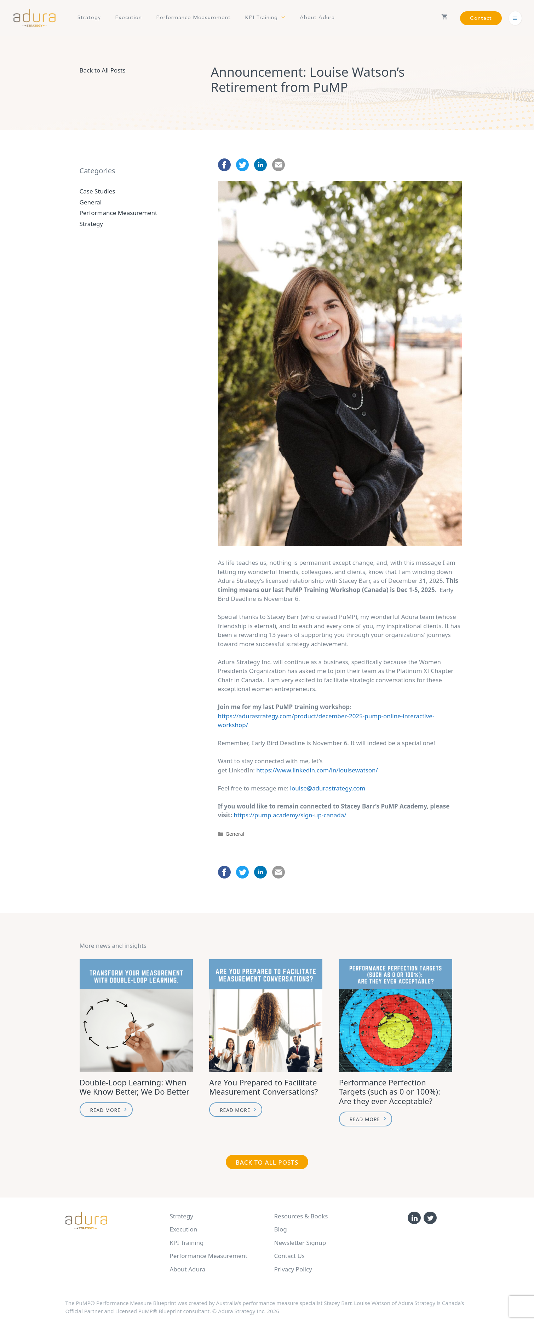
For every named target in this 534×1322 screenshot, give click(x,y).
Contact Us (289, 1256)
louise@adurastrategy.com (328, 788)
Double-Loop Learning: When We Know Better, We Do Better (135, 1087)
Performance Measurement (193, 18)
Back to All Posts (103, 70)
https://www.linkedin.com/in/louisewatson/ (317, 770)
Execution (128, 18)
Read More (105, 1110)
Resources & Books (301, 1216)
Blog (280, 1229)
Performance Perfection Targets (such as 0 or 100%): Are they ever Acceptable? (389, 1091)
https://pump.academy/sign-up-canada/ (290, 815)
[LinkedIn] (414, 1218)
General (234, 833)
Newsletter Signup (300, 1243)
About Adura (317, 18)
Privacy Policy (293, 1269)
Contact (481, 18)
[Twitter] (430, 1218)
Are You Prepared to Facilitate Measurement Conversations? (263, 1087)
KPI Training (269, 18)
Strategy (89, 18)
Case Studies (97, 191)
